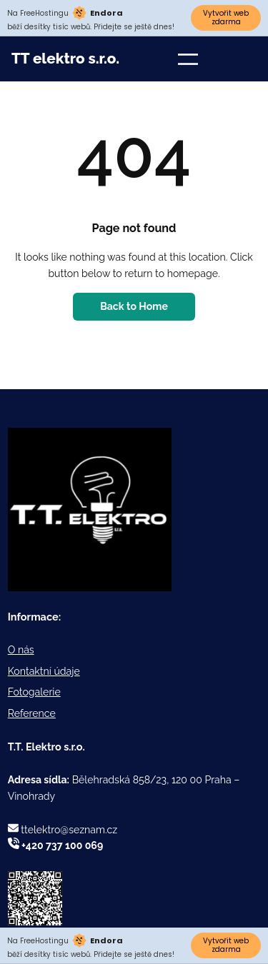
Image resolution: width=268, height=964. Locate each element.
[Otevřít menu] (188, 59)
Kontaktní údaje (44, 671)
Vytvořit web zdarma (226, 17)
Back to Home (134, 306)
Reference (32, 713)
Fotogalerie (34, 692)
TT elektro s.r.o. (65, 58)
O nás (21, 650)
